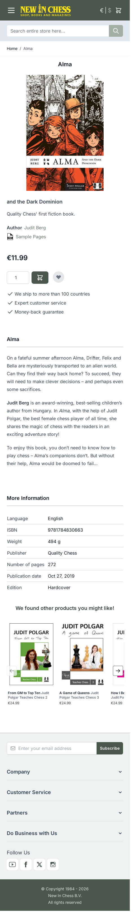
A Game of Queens (79, 695)
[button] (65, 771)
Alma (28, 48)
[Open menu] (11, 10)
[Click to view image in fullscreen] (65, 133)
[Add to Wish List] (58, 277)
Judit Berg (35, 227)
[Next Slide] (118, 671)
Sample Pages (31, 236)
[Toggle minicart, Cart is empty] (118, 10)
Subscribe (110, 748)
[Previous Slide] (12, 671)
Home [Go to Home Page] (12, 48)
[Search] (116, 31)
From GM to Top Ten (28, 695)
